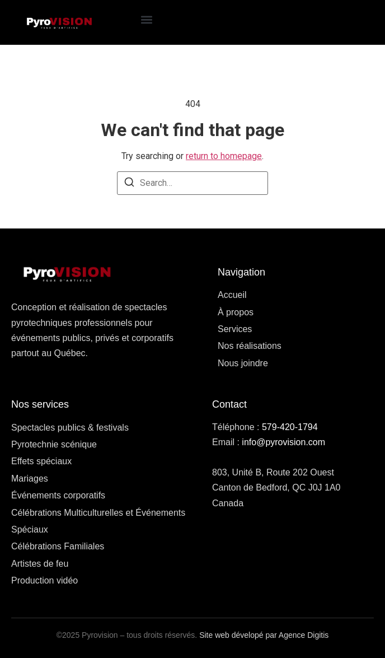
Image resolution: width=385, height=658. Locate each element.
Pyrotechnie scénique (54, 444)
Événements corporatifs (58, 495)
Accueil (232, 295)
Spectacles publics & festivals (70, 427)
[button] (147, 20)
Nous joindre (243, 363)
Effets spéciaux (41, 461)
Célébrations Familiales (57, 546)
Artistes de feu (39, 563)
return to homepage (224, 156)
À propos (235, 312)
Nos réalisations (249, 346)
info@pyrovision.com (283, 442)
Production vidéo (44, 580)
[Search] (129, 184)
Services (235, 329)
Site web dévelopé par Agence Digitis (263, 635)
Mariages (29, 478)
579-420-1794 (290, 427)
